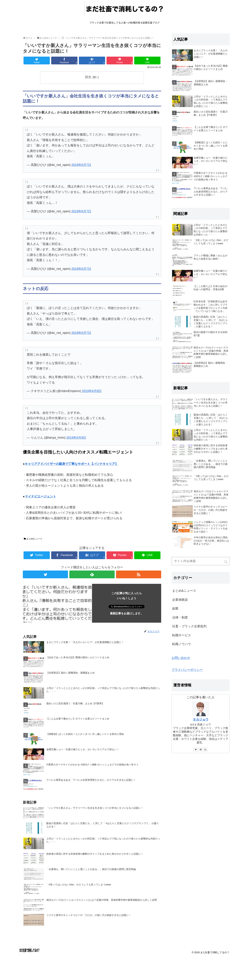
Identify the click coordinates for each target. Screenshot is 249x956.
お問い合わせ (181, 658)
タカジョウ (200, 719)
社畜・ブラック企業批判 (189, 626)
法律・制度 (180, 617)
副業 (175, 608)
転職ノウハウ (181, 644)
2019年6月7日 (81, 165)
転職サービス (181, 635)
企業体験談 (180, 599)
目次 (88, 77)
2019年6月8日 (92, 391)
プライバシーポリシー (187, 670)
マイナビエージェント (40, 496)
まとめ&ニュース (34, 539)
